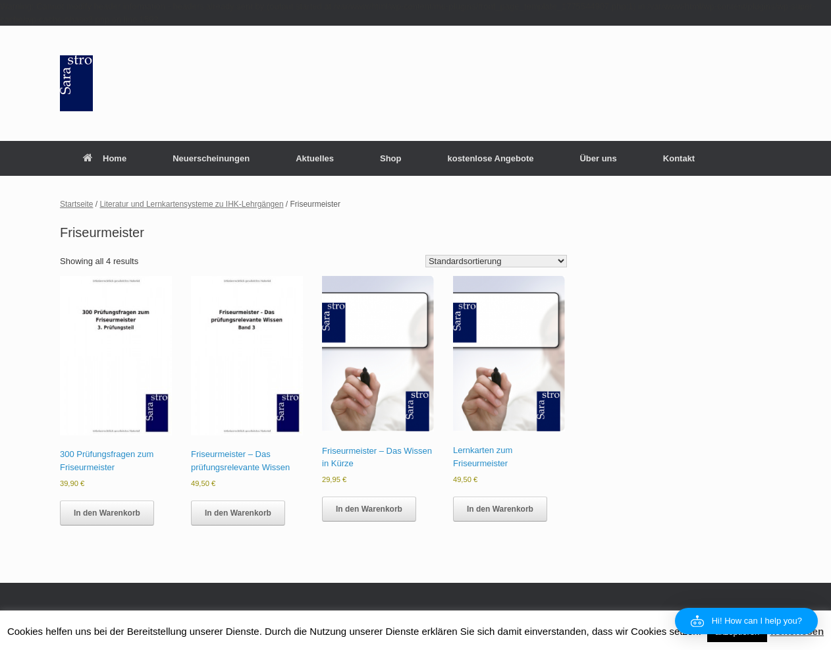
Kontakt (679, 158)
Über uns (597, 158)
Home (104, 158)
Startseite (77, 204)
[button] (746, 621)
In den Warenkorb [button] (107, 513)
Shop (391, 158)
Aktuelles (315, 158)
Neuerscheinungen (211, 158)
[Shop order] (496, 261)
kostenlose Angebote (490, 158)
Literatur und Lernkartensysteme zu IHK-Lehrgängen (191, 204)
